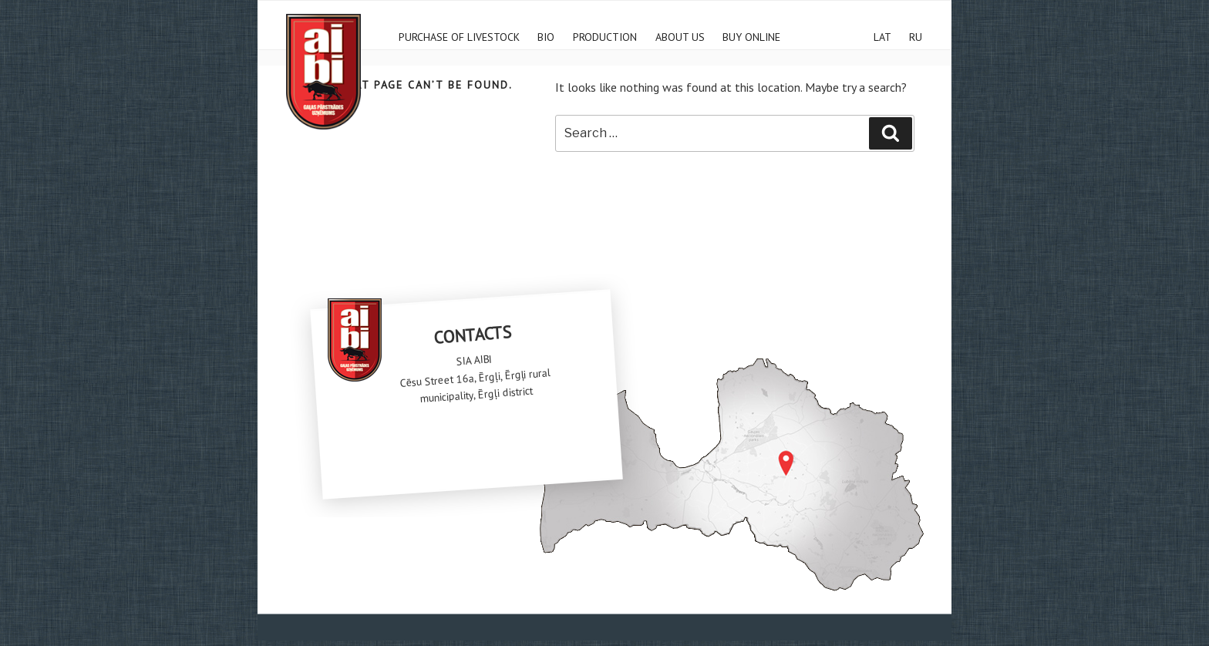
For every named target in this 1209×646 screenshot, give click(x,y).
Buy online (751, 35)
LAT (882, 35)
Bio (545, 35)
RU (915, 35)
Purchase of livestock (459, 35)
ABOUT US (680, 35)
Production (605, 35)
